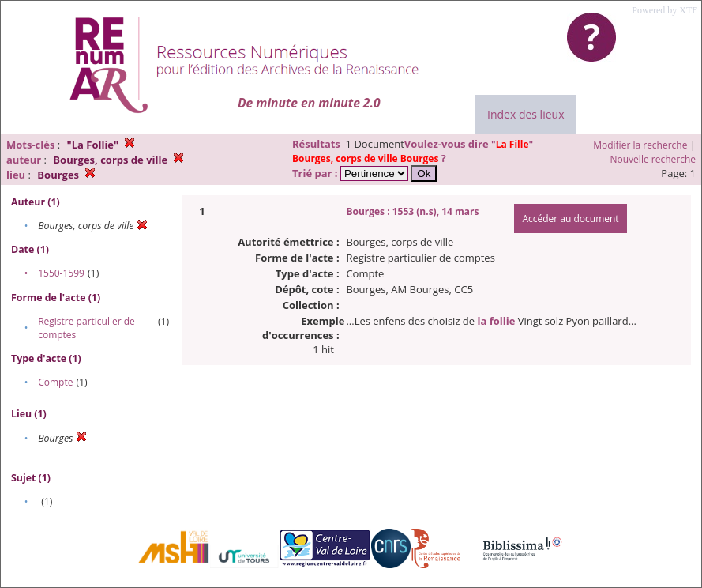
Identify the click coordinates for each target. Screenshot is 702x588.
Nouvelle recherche (653, 159)
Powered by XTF (664, 10)
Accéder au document (570, 218)
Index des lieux (525, 114)
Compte (55, 382)
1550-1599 (61, 273)
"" (412, 151)
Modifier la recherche (640, 145)
